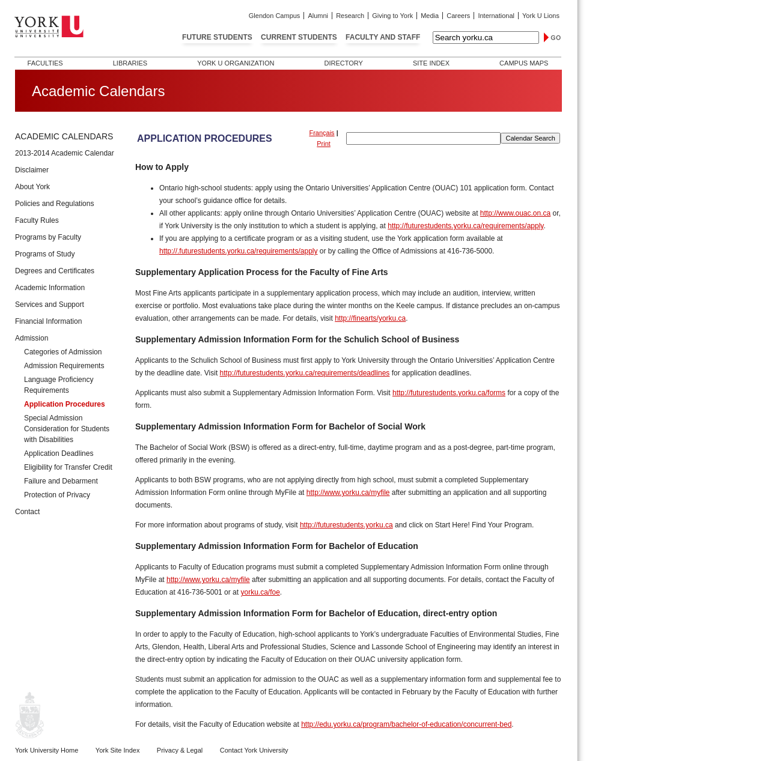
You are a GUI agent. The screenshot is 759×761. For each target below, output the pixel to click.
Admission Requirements (64, 366)
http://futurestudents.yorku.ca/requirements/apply (465, 226)
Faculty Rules (37, 220)
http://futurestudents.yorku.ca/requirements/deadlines (305, 373)
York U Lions (540, 15)
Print (324, 143)
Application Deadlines (58, 453)
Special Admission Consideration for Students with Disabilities (66, 429)
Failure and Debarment (61, 481)
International (496, 15)
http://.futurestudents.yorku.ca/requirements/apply (238, 251)
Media (430, 15)
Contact (27, 512)
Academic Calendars (64, 136)
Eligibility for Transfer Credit (68, 467)
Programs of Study (45, 254)
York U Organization (235, 63)
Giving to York (392, 15)
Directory (343, 63)
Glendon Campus (274, 15)
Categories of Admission (63, 352)
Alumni (318, 15)
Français (321, 132)
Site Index (431, 63)
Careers (458, 15)
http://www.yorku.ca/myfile (348, 492)
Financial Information (48, 321)
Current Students (299, 37)
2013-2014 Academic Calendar (64, 153)
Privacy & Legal (180, 750)
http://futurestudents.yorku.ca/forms (448, 393)
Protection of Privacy (57, 495)
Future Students (217, 37)
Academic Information (50, 287)
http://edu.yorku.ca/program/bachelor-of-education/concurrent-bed (406, 724)
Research (350, 15)
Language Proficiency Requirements (58, 385)
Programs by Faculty (48, 237)
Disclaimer (32, 170)
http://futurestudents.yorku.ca (346, 525)
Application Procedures (64, 404)
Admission (31, 338)
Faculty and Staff (383, 37)
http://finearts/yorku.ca (370, 318)
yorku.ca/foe (259, 592)
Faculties (45, 63)
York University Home (46, 750)
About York (32, 187)
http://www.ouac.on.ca (515, 213)
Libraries (130, 63)
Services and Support (49, 304)
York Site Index (118, 750)
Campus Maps (523, 63)
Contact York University (254, 750)
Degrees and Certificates (54, 271)
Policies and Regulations (54, 203)
